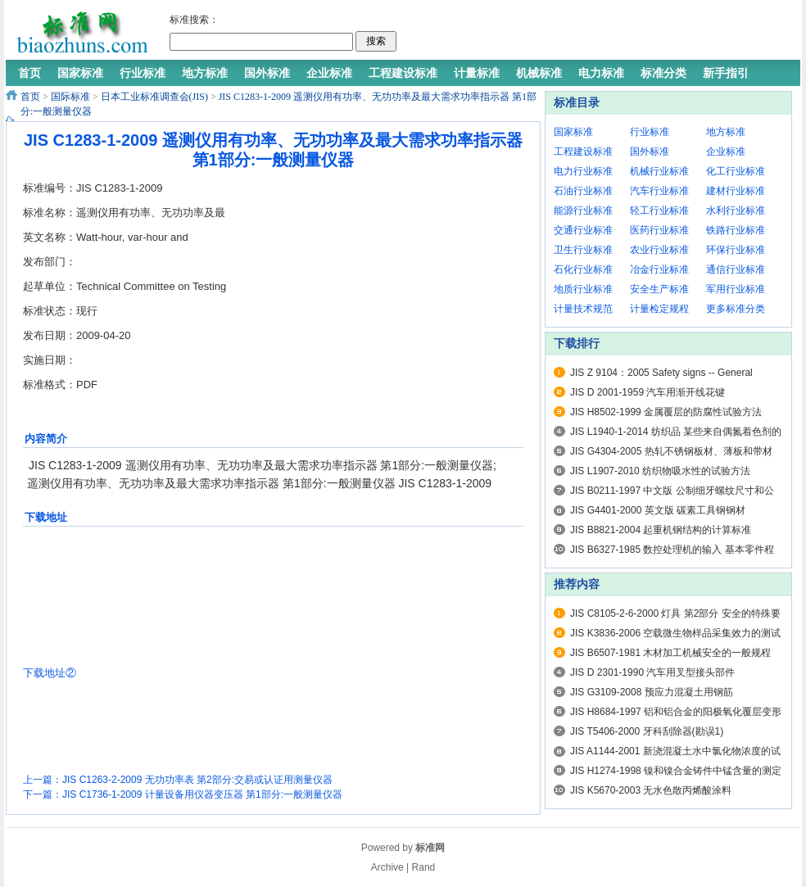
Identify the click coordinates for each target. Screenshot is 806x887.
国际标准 (70, 96)
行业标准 (649, 132)
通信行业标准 (735, 269)
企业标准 (725, 151)
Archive (387, 867)
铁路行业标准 (735, 230)
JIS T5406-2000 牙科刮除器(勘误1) (646, 731)
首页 (30, 96)
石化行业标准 (583, 269)
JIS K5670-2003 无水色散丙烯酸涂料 (650, 790)
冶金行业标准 (659, 269)
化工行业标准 (735, 171)
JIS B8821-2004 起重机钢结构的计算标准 (660, 530)
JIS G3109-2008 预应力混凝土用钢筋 (651, 692)
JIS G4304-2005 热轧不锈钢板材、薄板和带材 (671, 451)
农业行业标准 (659, 250)
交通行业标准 (583, 230)
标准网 (430, 847)
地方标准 (725, 132)
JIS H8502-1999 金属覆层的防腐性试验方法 (666, 412)
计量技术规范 (583, 309)
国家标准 (573, 132)
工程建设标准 (583, 151)
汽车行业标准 (659, 191)
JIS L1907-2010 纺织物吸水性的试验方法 (660, 471)
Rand (424, 867)
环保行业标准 (735, 250)
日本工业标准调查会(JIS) (154, 96)
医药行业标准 (659, 230)
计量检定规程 (659, 309)
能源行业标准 (583, 210)
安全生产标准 (659, 289)
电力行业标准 (583, 171)
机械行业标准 (659, 171)
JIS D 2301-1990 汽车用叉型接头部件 (652, 672)
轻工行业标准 (659, 210)
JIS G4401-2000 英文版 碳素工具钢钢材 (657, 510)
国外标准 (649, 151)
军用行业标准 (735, 289)
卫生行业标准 (583, 250)
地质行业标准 (583, 289)
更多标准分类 (735, 309)
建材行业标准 (735, 191)
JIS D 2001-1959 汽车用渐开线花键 (647, 392)
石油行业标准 (583, 191)
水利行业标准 (735, 210)
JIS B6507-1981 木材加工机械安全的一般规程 (670, 652)
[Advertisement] (594, 32)
